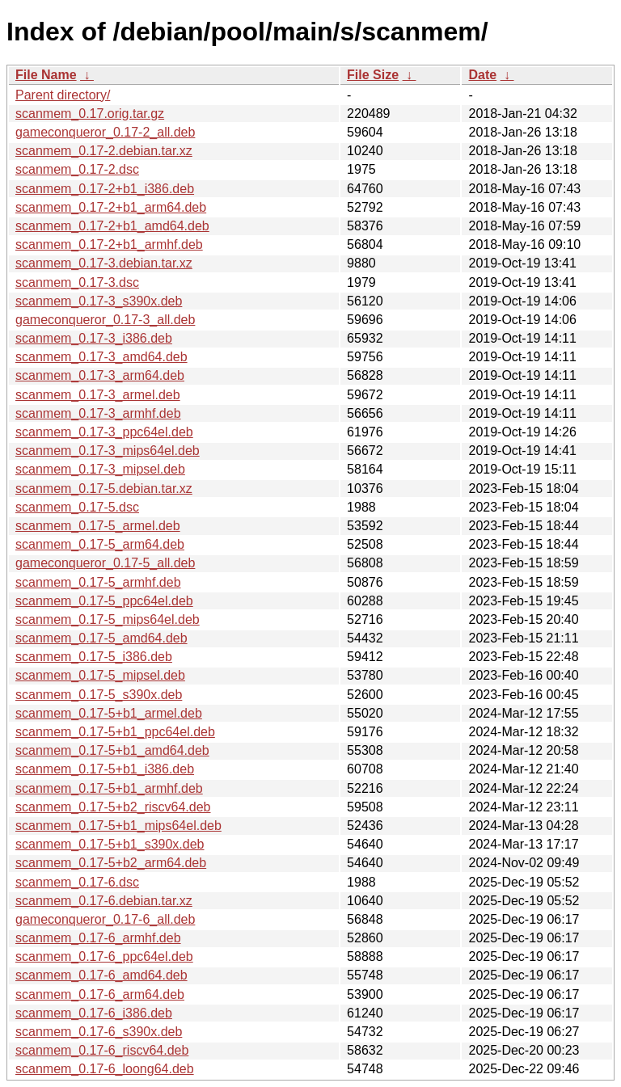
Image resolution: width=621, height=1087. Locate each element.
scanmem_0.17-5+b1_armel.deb (108, 713)
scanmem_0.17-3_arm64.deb (99, 375)
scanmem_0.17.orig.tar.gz (89, 113)
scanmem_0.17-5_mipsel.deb (100, 675)
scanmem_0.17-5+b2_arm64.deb (110, 863)
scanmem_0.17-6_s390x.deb (98, 1032)
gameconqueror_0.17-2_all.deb (105, 132)
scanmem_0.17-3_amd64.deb (101, 357)
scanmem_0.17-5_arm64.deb (99, 544)
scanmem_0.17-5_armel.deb (97, 526)
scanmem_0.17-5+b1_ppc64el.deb (115, 732)
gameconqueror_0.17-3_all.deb (105, 320)
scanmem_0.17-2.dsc (77, 169)
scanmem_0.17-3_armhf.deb (98, 413)
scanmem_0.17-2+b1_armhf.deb (109, 244)
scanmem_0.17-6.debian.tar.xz (103, 901)
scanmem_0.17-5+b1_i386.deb (104, 769)
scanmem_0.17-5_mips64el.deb (107, 619)
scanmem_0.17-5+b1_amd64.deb (112, 750)
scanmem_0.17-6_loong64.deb (104, 1069)
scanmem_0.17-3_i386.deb (93, 338)
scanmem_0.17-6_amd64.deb (101, 975)
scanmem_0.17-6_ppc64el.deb (104, 956)
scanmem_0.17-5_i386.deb (93, 657)
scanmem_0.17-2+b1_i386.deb (104, 189)
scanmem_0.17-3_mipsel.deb (100, 469)
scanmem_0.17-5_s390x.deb (98, 694)
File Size (373, 75)
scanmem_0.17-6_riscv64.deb (101, 1050)
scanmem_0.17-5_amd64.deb (101, 638)
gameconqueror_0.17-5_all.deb (105, 563)
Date (482, 75)
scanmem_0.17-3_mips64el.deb (107, 450)
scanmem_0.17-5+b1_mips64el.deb (118, 825)
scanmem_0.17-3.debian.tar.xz (103, 263)
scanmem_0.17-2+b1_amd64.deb (112, 226)
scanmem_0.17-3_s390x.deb (98, 301)
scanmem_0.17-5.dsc (77, 507)
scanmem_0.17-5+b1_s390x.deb (110, 844)
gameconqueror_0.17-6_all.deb (105, 919)
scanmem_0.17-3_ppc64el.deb (104, 432)
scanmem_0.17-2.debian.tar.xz (103, 151)
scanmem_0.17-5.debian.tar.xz (103, 488)
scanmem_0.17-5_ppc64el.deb (104, 601)
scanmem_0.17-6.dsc (77, 882)
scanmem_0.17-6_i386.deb (93, 1013)
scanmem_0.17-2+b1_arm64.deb (110, 207)
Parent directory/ (62, 95)
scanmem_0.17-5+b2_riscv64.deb (112, 807)
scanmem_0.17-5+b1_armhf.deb (109, 788)
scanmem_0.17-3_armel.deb (97, 395)
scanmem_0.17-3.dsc (77, 282)
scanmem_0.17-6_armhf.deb (98, 938)
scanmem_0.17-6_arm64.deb (99, 994)
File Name (46, 75)
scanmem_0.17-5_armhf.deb (98, 582)
